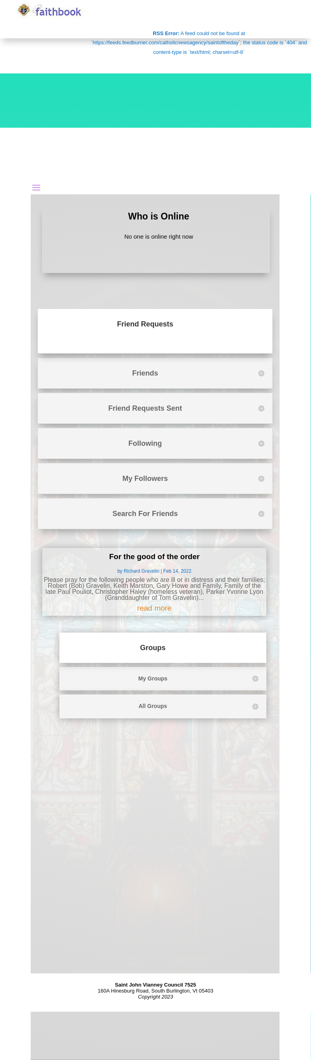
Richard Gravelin (141, 571)
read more (154, 608)
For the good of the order (154, 556)
